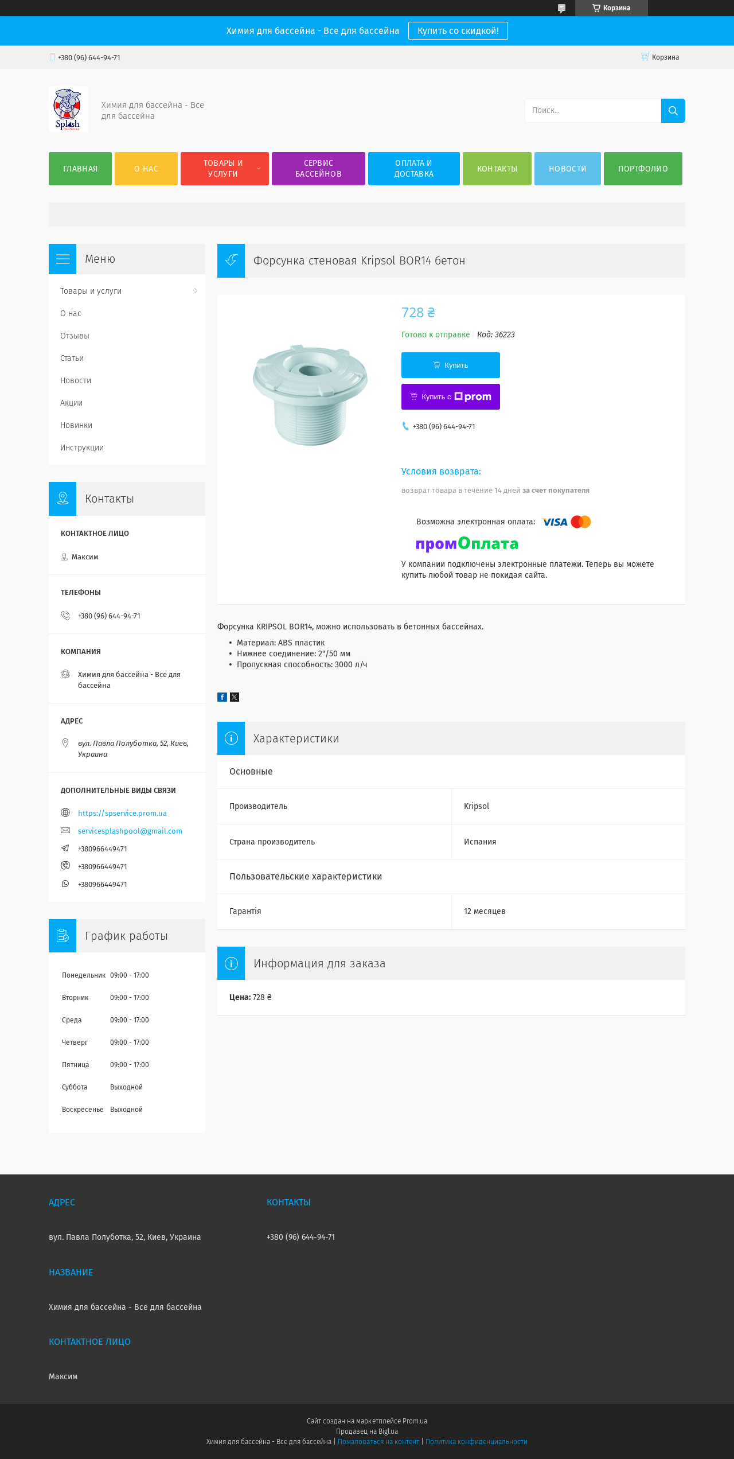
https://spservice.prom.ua (122, 813)
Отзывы (74, 336)
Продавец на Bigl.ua (367, 1431)
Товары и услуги (223, 168)
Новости (568, 169)
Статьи (72, 358)
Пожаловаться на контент (378, 1442)
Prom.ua (415, 1421)
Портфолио (643, 169)
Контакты (497, 169)
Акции (71, 403)
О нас (146, 169)
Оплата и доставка (414, 168)
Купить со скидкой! (458, 30)
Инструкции (82, 448)
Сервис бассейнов (318, 168)
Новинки (76, 425)
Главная (80, 169)
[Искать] (673, 111)
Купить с (456, 397)
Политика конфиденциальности (476, 1442)
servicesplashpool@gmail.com (130, 831)
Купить (456, 365)
